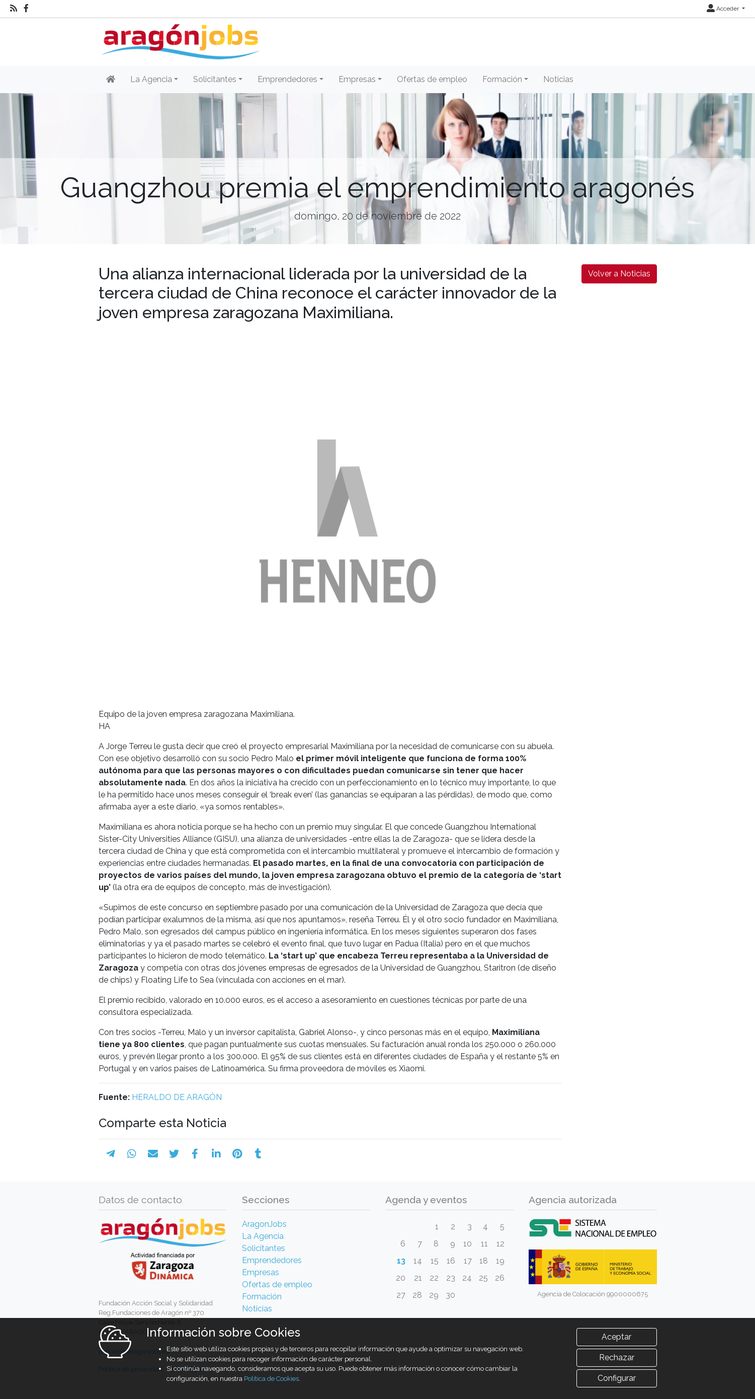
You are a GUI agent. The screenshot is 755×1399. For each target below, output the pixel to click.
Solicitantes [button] (214, 79)
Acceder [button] (723, 8)
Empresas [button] (357, 79)
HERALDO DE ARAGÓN (177, 1097)
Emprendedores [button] (287, 79)
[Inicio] (179, 38)
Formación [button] (502, 79)
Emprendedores (272, 1260)
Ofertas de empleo (432, 79)
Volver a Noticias (619, 273)
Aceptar (616, 1354)
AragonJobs (264, 1224)
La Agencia (263, 1236)
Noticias (558, 79)
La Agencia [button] (151, 79)
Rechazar (616, 1374)
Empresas (260, 1272)
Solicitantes (263, 1248)
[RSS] (13, 8)
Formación (262, 1296)
